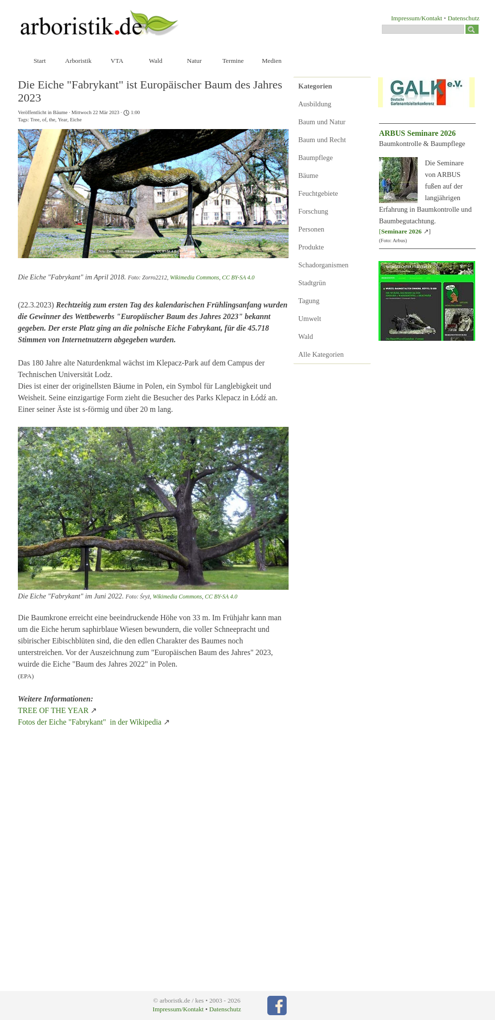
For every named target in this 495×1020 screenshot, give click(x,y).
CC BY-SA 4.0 (238, 277)
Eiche (76, 119)
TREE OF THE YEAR (54, 710)
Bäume (308, 175)
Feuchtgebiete (318, 193)
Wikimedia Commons (194, 277)
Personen (311, 229)
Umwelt (309, 318)
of (44, 119)
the (52, 119)
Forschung (313, 211)
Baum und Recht (322, 140)
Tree (35, 119)
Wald (155, 60)
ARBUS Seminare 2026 (417, 133)
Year (63, 119)
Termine (233, 60)
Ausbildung (314, 104)
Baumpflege (315, 157)
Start (39, 60)
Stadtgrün (312, 283)
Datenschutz (464, 18)
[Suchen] (423, 29)
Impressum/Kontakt (416, 18)
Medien (272, 60)
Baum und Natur (322, 122)
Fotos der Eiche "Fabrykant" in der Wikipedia (89, 722)
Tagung (309, 301)
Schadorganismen (323, 265)
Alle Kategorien (321, 354)
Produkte (311, 247)
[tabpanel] (412, 18)
